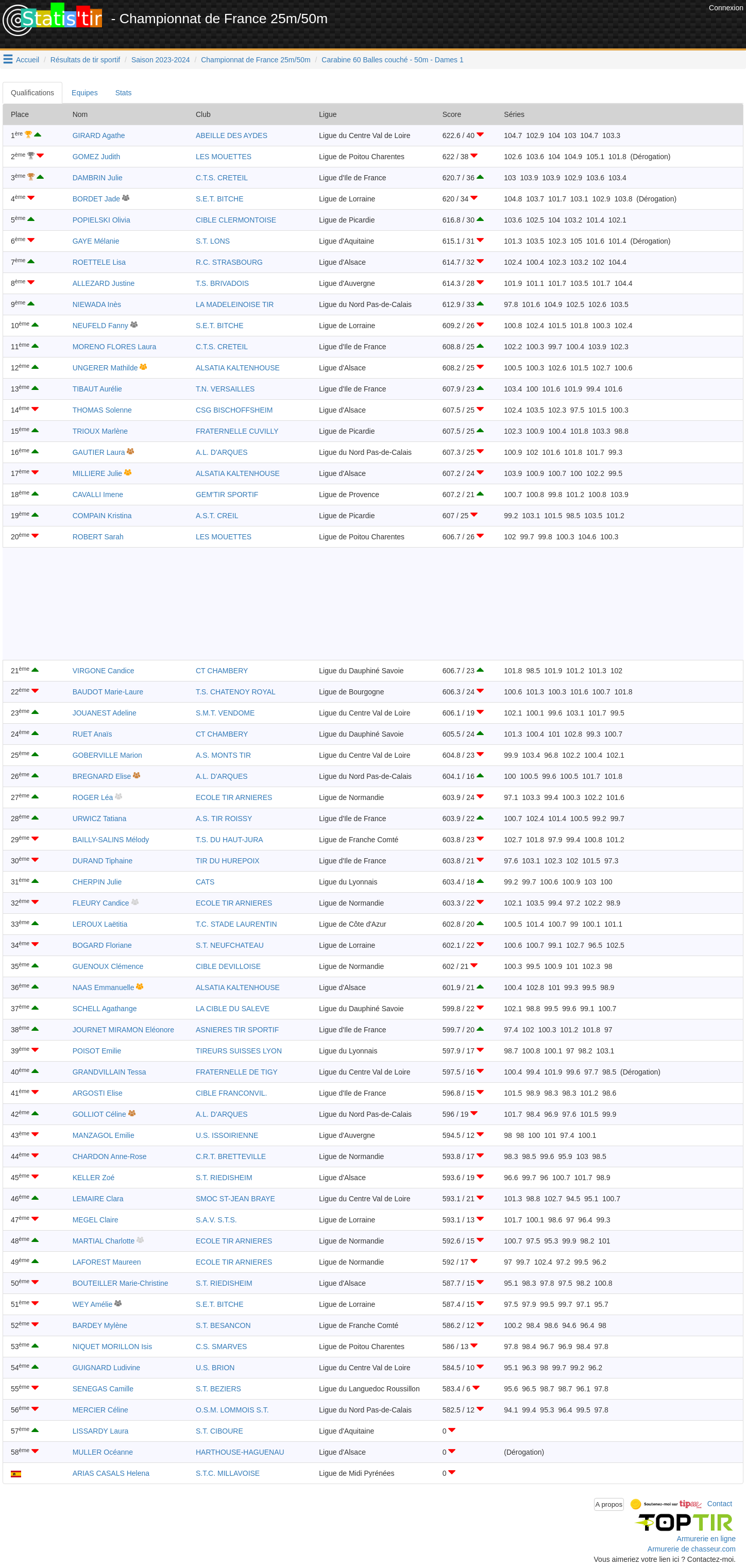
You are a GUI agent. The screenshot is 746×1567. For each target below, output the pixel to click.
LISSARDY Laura (101, 1431)
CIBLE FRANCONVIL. (231, 1093)
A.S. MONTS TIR (223, 755)
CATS (205, 882)
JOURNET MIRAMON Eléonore (123, 1030)
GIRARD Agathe (99, 135)
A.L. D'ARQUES (222, 452)
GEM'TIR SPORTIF (227, 494)
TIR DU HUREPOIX (228, 861)
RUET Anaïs (92, 734)
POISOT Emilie (97, 1051)
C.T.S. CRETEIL (222, 178)
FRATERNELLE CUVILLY (237, 431)
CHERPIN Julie (97, 882)
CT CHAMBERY (222, 671)
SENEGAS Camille (103, 1389)
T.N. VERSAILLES (225, 389)
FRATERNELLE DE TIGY (237, 1072)
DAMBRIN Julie (98, 178)
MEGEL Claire (95, 1220)
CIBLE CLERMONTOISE (236, 220)
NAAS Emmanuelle (103, 987)
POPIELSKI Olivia (101, 220)
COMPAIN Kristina (102, 516)
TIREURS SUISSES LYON (239, 1051)
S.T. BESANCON (223, 1325)
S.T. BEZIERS (218, 1389)
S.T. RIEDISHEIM (224, 1177)
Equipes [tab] (85, 93)
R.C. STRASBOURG (229, 262)
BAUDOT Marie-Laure (108, 692)
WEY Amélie (93, 1304)
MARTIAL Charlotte (104, 1241)
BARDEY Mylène (100, 1325)
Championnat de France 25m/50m (255, 60)
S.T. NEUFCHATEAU (230, 945)
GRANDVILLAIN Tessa (109, 1072)
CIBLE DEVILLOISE (228, 966)
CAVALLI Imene (98, 494)
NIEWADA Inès (97, 304)
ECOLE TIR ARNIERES (234, 797)
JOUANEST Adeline (105, 713)
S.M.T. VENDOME (225, 713)
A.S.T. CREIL (217, 516)
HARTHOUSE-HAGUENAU (240, 1452)
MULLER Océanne (103, 1452)
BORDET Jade (96, 199)
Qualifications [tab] (32, 93)
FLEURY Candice (101, 903)
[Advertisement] (518, 26)
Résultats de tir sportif (85, 60)
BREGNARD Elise (102, 776)
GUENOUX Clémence (108, 966)
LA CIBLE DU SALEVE (232, 1008)
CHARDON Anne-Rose (110, 1156)
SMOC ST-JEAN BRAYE (235, 1199)
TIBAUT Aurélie (97, 389)
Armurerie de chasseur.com (692, 1549)
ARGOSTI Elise (98, 1093)
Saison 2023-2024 (160, 60)
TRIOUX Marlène (100, 431)
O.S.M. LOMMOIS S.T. (232, 1410)
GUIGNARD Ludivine (107, 1368)
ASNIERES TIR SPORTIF (237, 1030)
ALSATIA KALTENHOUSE (238, 368)
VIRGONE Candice (103, 671)
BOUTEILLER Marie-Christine (120, 1283)
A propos (609, 1504)
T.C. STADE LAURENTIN (236, 924)
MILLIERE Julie (97, 473)
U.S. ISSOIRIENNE (227, 1135)
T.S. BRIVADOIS (222, 283)
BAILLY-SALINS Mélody (111, 840)
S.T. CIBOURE (219, 1431)
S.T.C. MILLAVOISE (228, 1473)
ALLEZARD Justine (104, 283)
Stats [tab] (123, 93)
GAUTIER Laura (99, 452)
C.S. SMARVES (221, 1346)
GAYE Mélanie (96, 241)
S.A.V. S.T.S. (216, 1220)
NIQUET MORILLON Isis (112, 1346)
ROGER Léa (93, 797)
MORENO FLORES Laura (115, 347)
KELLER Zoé (94, 1177)
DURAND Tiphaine (103, 861)
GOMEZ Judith (97, 156)
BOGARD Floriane (102, 945)
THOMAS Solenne (102, 410)
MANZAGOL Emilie (103, 1135)
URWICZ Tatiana (100, 818)
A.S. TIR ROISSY (224, 818)
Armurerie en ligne (706, 1539)
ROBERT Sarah (98, 537)
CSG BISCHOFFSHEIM (234, 410)
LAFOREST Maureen (107, 1262)
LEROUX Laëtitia (100, 924)
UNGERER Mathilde (105, 368)
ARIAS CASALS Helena (111, 1473)
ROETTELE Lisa (99, 262)
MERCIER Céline (100, 1410)
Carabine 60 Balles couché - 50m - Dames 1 (392, 60)
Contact (719, 1504)
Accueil (27, 60)
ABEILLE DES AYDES (231, 135)
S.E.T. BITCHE (220, 199)
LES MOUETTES (223, 156)
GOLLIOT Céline (99, 1114)
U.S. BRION (215, 1368)
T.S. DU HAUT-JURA (229, 840)
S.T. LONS (213, 241)
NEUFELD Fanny (100, 325)
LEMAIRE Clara (98, 1199)
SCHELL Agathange (105, 1008)
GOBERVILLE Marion (107, 755)
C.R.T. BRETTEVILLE (231, 1156)
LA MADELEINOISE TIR (235, 304)
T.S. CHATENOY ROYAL (236, 692)
